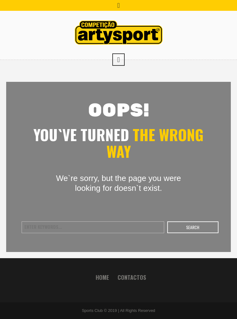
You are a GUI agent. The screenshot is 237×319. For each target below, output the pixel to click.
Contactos (132, 277)
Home (102, 277)
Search (192, 227)
